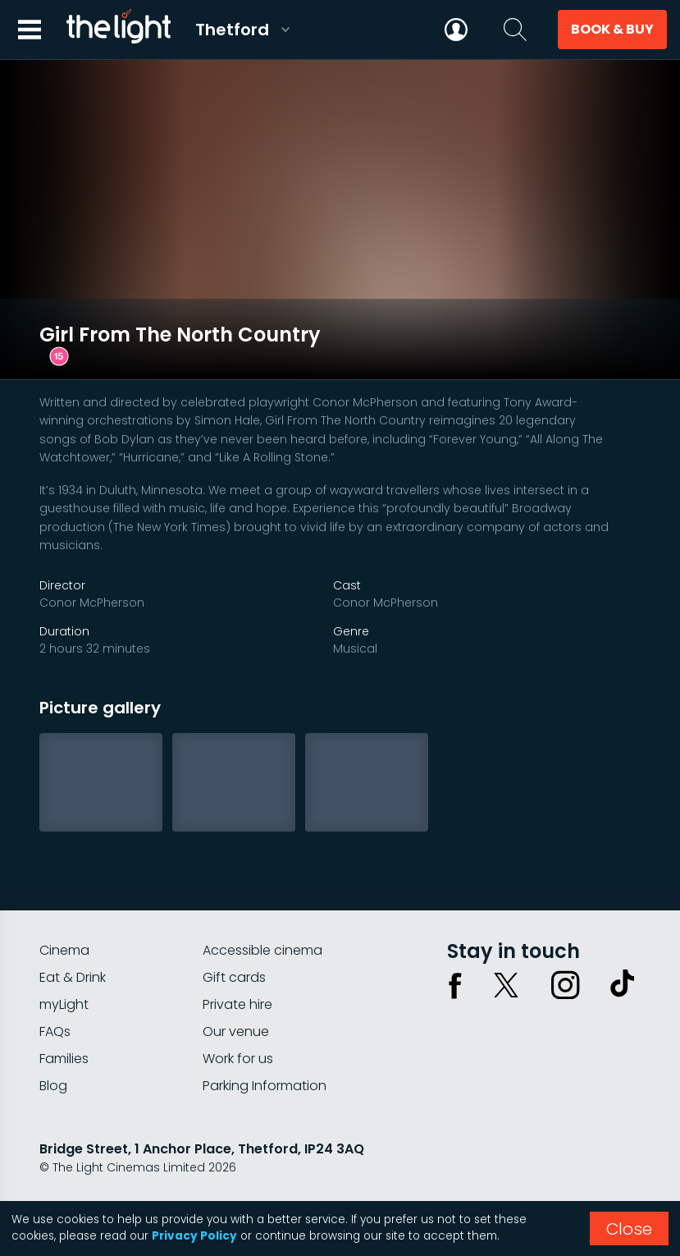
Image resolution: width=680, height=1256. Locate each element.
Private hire (237, 961)
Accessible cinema (262, 907)
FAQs (55, 988)
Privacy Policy (194, 1236)
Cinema (64, 907)
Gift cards (234, 934)
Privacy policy (79, 1168)
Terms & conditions (187, 1168)
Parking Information (264, 1043)
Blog (53, 1043)
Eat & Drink (72, 934)
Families (64, 1015)
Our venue (236, 988)
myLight (64, 961)
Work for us (238, 1015)
